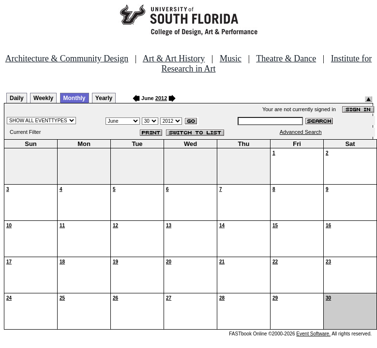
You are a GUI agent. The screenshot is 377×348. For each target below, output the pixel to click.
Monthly (74, 98)
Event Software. (313, 333)
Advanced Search (301, 132)
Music (230, 58)
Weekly (43, 98)
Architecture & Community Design (66, 58)
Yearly (103, 98)
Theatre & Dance (286, 58)
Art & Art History (174, 58)
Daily (17, 98)
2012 (161, 98)
